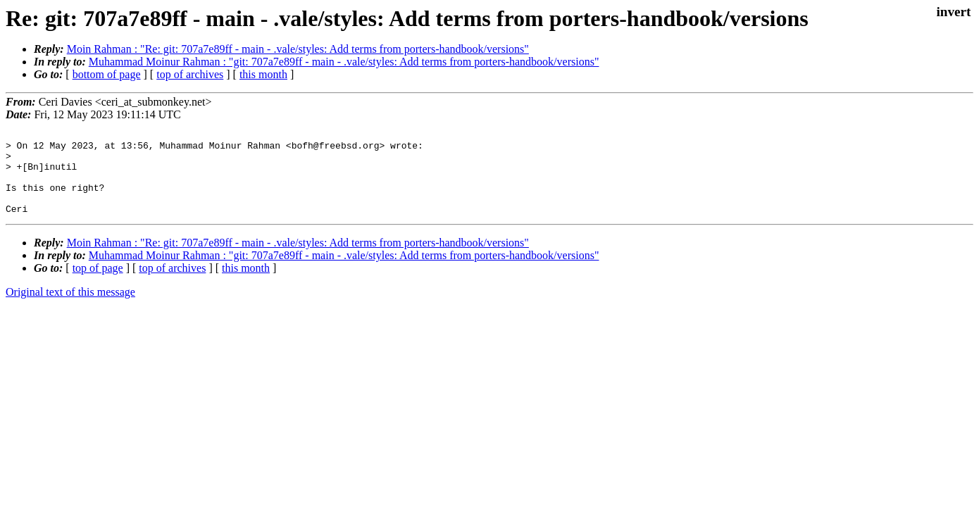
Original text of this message (70, 309)
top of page (98, 285)
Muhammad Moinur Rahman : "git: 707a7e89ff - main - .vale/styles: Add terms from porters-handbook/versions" (344, 62)
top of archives (189, 74)
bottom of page (107, 74)
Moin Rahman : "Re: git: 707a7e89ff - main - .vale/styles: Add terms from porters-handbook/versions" (298, 49)
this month (263, 74)
